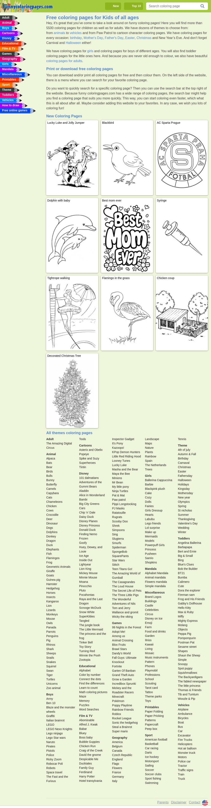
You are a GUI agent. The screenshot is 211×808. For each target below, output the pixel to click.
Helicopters (185, 744)
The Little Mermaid (91, 629)
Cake (148, 493)
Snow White (87, 612)
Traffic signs (185, 770)
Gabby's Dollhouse (190, 603)
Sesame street (187, 646)
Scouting (150, 683)
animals (59, 33)
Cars (82, 508)
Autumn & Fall (187, 454)
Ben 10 (50, 703)
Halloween (73, 43)
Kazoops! (118, 447)
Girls (148, 475)
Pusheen (150, 553)
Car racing (151, 748)
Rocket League (121, 718)
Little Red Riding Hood (126, 456)
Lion (49, 605)
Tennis (182, 439)
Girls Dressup (154, 510)
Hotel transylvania (90, 780)
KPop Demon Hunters (126, 452)
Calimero (183, 581)
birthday (76, 38)
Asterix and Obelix (91, 449)
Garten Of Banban (124, 670)
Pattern (149, 661)
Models (149, 540)
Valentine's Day (188, 523)
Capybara (52, 493)
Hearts (149, 514)
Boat (181, 722)
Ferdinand (85, 772)
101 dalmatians (89, 477)
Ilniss (148, 640)
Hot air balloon (187, 748)
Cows (49, 510)
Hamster (51, 584)
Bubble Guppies (89, 741)
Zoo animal (53, 688)
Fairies (149, 506)
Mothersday (185, 493)
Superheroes (87, 462)
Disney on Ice (154, 618)
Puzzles (84, 705)
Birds (49, 471)
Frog (49, 562)
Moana (83, 581)
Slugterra (118, 538)
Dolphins (51, 532)
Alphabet (84, 670)
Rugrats (117, 517)
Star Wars (118, 560)
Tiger (49, 675)
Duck (49, 545)
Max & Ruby (185, 612)
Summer (183, 514)
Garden (150, 635)
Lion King (85, 568)
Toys (148, 700)
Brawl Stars (119, 649)
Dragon (51, 540)
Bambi (83, 499)
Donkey (51, 536)
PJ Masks (118, 508)
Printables (152, 707)
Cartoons (85, 445)
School (149, 679)
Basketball (151, 744)
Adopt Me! (118, 631)
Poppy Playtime (122, 705)
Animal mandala (155, 577)
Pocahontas (86, 594)
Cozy (148, 497)
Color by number (90, 674)
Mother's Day (93, 38)
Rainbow (150, 456)
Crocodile (52, 514)
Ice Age (84, 555)
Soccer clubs (153, 774)
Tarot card (151, 687)
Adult (50, 439)
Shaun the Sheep (189, 655)
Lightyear (85, 564)
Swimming (151, 782)
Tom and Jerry (121, 608)
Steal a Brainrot (122, 727)
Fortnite (117, 666)
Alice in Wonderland (92, 495)
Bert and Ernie (187, 551)
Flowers (117, 768)
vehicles (76, 33)
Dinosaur (52, 523)
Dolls (148, 501)
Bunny (50, 480)
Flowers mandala (156, 581)
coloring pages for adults (64, 61)
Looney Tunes (121, 460)
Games (117, 623)
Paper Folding (154, 711)
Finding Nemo (88, 534)
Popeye (84, 454)
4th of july (184, 449)
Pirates (50, 746)
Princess (150, 549)
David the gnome (90, 754)
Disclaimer (178, 802)
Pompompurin (187, 638)
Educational (87, 666)
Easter (130, 38)
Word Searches (89, 709)
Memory (84, 700)
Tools (82, 439)
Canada (117, 750)
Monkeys (52, 614)
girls (90, 51)
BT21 (181, 573)
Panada (51, 627)
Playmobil (151, 670)
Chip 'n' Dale (87, 512)
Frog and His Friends (191, 599)
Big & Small (185, 555)
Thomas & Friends (189, 690)
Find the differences (91, 683)
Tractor (182, 765)
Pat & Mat (118, 495)
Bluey (82, 733)
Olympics (184, 501)
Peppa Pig (184, 633)
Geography (119, 737)
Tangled (84, 620)
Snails (50, 657)
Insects (50, 597)
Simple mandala (155, 586)
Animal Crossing (122, 640)
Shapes (183, 651)
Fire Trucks (185, 739)
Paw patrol (119, 499)
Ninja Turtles (120, 491)
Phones (150, 666)
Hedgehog (53, 588)
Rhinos (50, 644)
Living (149, 648)
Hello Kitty (184, 607)
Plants (149, 452)
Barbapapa (185, 547)
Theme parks (153, 696)
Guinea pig (53, 579)
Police (50, 755)
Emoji (148, 622)
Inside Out (85, 560)
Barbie (149, 484)
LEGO (50, 724)
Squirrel (51, 666)
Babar (83, 728)
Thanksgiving (186, 519)
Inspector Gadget (123, 439)
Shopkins (151, 562)
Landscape (152, 439)
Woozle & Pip (186, 698)
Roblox (116, 714)
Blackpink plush (155, 488)
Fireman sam (186, 594)
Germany (118, 776)
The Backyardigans (190, 677)
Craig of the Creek (91, 750)
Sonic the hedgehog (125, 722)
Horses (50, 592)
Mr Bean (117, 482)
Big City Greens (89, 503)
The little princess (189, 685)
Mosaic (149, 653)
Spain (148, 460)
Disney (84, 473)
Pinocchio (85, 586)
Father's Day (114, 38)
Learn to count (88, 687)
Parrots (50, 631)
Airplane (183, 709)
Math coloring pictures (93, 692)
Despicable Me (88, 759)
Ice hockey (152, 757)
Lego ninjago (54, 733)
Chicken (51, 506)
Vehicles (183, 705)
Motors (182, 757)
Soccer (149, 769)
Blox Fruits (119, 644)
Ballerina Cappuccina (158, 480)
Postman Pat (186, 642)
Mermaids (151, 536)
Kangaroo (52, 601)
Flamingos (53, 558)
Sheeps (51, 653)
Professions (152, 674)
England (117, 759)
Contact (194, 802)
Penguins (52, 636)
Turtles (50, 679)
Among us (118, 636)
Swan (49, 670)
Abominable (86, 720)
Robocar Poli (54, 763)
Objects (183, 629)
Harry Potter (87, 776)
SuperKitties (87, 616)
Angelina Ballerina (189, 542)
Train (181, 774)
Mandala (151, 568)
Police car (184, 761)
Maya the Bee (121, 473)
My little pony (120, 486)
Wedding (183, 527)
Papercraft (151, 724)
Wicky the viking (122, 616)
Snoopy (183, 664)
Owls (49, 623)
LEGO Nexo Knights (59, 729)
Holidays (183, 484)
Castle (149, 605)
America (117, 742)
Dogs (49, 527)
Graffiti (50, 716)
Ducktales (85, 763)
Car (180, 731)
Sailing (149, 765)
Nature (149, 447)
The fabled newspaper (192, 681)
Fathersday (185, 475)
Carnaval (183, 462)
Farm (148, 627)
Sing (115, 534)
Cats (49, 497)
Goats (50, 575)
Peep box (151, 728)
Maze (82, 696)
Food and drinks (155, 631)
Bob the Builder (188, 568)
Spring (182, 506)
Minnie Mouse (88, 577)
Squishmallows (187, 672)
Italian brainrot (55, 720)
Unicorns (51, 683)
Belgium (117, 746)
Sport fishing (153, 778)
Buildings (151, 601)
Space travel (54, 772)
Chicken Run (87, 746)
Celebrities (152, 609)
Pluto (82, 590)
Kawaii (149, 644)
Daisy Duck (86, 516)
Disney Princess (89, 525)
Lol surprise (152, 527)
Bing (181, 560)
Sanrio (149, 558)
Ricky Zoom (53, 759)
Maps (148, 443)
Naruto (50, 742)
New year (184, 497)
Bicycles (183, 718)
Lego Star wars (56, 737)
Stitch (115, 564)
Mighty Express (188, 620)
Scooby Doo (120, 521)
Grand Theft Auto (123, 675)
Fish (49, 553)
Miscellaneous (155, 592)
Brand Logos (153, 596)
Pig (48, 640)
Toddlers (184, 538)
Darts (148, 752)
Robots (50, 768)
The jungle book (89, 625)
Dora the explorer (189, 590)
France (116, 772)
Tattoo (149, 692)
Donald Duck (87, 529)
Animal (51, 454)
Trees (148, 469)
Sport (149, 735)
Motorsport (152, 761)
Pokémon (118, 701)
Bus (180, 726)
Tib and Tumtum (188, 694)
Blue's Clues (186, 564)
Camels (51, 488)
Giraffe (50, 571)
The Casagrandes (123, 582)
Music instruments (156, 657)
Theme (182, 445)
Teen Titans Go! (122, 569)
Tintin (82, 467)
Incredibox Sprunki (124, 683)
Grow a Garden (122, 679)
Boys (49, 694)
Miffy (181, 616)
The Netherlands (155, 465)
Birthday (183, 458)
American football (156, 739)
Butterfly (51, 484)
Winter (182, 532)
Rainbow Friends (123, 709)
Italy (114, 781)
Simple (182, 659)
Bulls (49, 475)
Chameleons (54, 501)
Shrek (116, 525)
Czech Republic (122, 755)
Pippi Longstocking (124, 504)
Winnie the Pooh (89, 655)
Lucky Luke (119, 465)
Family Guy (86, 767)
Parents (163, 802)
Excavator (184, 735)
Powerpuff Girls (155, 545)
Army (49, 698)
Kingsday (184, 488)
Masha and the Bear (125, 469)
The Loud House (123, 586)
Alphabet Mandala (156, 573)
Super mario (120, 731)
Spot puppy (185, 668)
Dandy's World (121, 653)
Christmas (144, 38)
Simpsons (118, 530)
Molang (182, 625)
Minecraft (118, 696)
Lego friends (153, 523)
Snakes (51, 662)
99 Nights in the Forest (126, 627)
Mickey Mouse (88, 573)
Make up (150, 532)
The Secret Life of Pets (126, 590)
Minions (117, 478)
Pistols (50, 750)
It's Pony (117, 443)
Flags (115, 763)
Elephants (52, 549)
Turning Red (87, 651)
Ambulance (185, 713)
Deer (49, 519)
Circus (149, 614)
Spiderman (119, 547)
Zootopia (84, 659)
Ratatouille (119, 512)
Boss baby (86, 737)
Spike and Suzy (89, 458)
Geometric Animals (58, 566)
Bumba (182, 577)
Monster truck (186, 752)
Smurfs (116, 543)
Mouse (50, 618)
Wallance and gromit (125, 612)
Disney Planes (88, 521)
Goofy (83, 542)
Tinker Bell (86, 642)
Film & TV (86, 715)
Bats (49, 462)
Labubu (150, 519)
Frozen (83, 538)
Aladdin (84, 490)
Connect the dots (90, 679)
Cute (181, 586)
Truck (181, 778)
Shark (50, 649)
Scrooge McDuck (90, 607)
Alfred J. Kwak (88, 724)
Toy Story (85, 646)
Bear (49, 467)
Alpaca (50, 458)
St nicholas (185, 510)
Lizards (50, 610)
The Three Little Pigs (125, 595)
